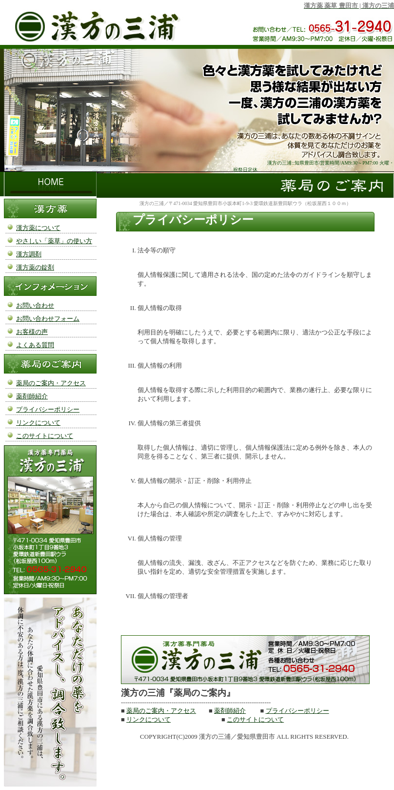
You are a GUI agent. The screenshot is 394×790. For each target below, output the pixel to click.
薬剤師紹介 (230, 710)
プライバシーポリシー (297, 710)
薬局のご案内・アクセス (161, 710)
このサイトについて (255, 719)
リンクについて (148, 719)
